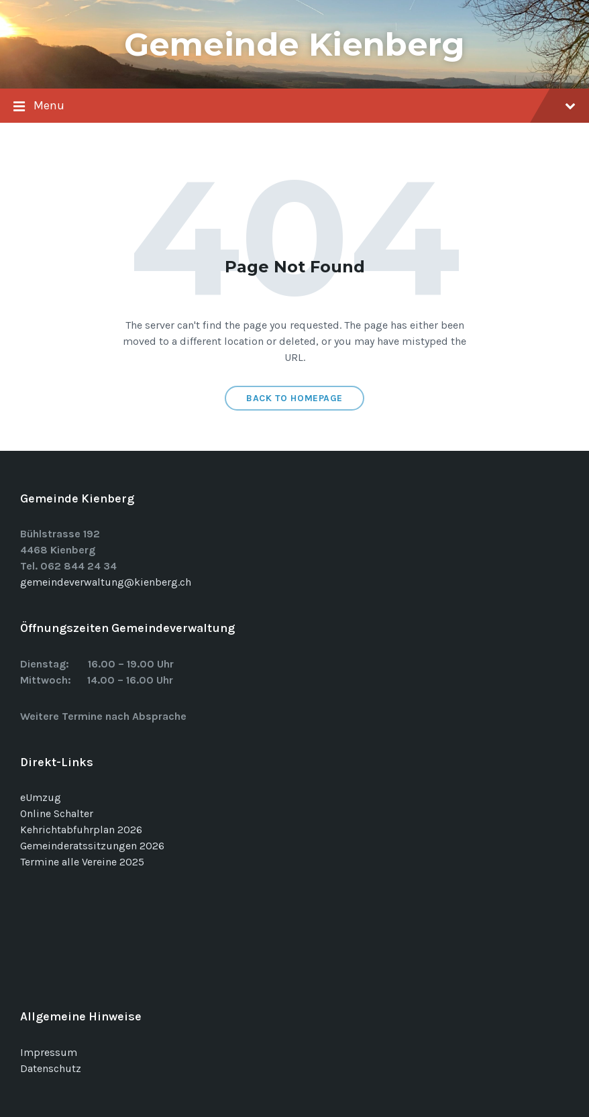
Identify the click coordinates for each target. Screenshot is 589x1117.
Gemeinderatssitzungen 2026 (92, 845)
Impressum (48, 1052)
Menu (294, 106)
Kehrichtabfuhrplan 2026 (81, 829)
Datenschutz (50, 1068)
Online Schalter (56, 813)
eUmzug (40, 797)
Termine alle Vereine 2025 (82, 861)
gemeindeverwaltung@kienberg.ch (105, 582)
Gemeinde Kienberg (294, 44)
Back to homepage (294, 398)
